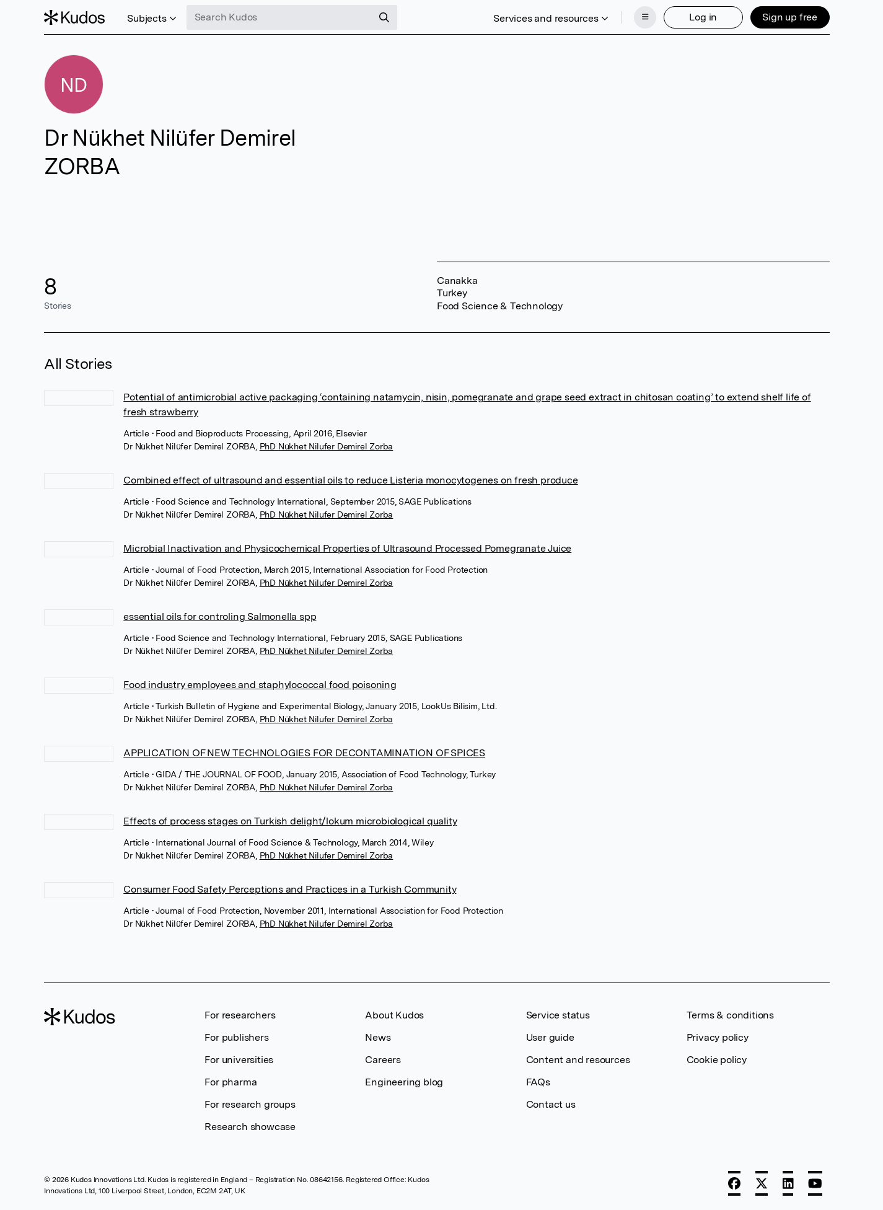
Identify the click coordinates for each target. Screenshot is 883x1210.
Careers (383, 1060)
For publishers (236, 1037)
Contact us (551, 1104)
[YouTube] (815, 1183)
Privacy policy (718, 1037)
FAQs (538, 1082)
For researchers (239, 1015)
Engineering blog (404, 1082)
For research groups (249, 1104)
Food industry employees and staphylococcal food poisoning (260, 685)
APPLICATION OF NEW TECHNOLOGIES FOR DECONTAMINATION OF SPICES (304, 753)
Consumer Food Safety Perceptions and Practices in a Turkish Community (289, 889)
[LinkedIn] (788, 1183)
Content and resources (578, 1060)
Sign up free (789, 17)
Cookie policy (717, 1060)
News (377, 1037)
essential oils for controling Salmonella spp (219, 616)
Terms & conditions (730, 1015)
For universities (238, 1060)
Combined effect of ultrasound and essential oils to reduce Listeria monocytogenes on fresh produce (350, 480)
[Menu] (645, 17)
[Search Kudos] (279, 17)
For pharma (230, 1082)
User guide (550, 1037)
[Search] (384, 17)
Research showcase (250, 1127)
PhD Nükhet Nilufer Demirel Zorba (326, 446)
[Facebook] (734, 1183)
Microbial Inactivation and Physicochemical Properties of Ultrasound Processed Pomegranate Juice (347, 548)
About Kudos (394, 1015)
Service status (558, 1015)
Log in (703, 17)
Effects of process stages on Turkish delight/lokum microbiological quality (290, 821)
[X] (761, 1183)
